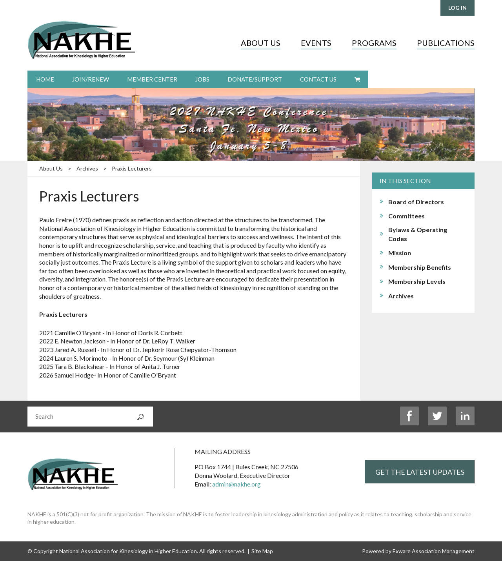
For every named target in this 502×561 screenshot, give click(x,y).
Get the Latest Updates (419, 472)
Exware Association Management (434, 551)
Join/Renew (90, 79)
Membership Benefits (419, 267)
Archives (87, 168)
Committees (406, 216)
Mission (399, 252)
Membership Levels (417, 281)
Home (45, 79)
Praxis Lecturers (132, 168)
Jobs (202, 79)
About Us (260, 42)
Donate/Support (254, 79)
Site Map (262, 551)
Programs (374, 42)
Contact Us (318, 79)
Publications (446, 42)
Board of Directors (416, 201)
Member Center (152, 79)
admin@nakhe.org (236, 484)
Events (316, 42)
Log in (457, 7)
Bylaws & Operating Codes (417, 234)
